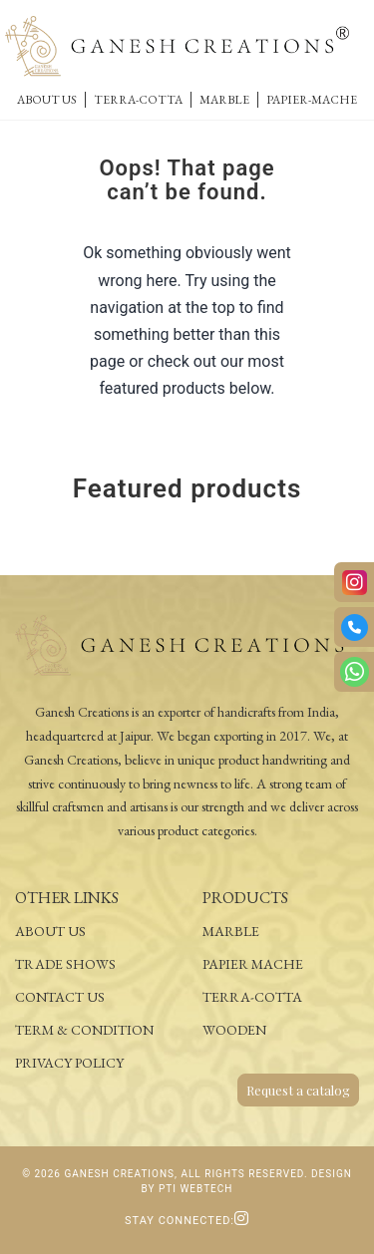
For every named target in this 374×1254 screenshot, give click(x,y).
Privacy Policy (69, 1063)
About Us (47, 100)
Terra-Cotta (138, 100)
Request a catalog (298, 1090)
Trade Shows (65, 964)
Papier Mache (252, 964)
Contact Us (60, 997)
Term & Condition (84, 1030)
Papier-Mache (311, 100)
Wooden (234, 1030)
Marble (224, 100)
